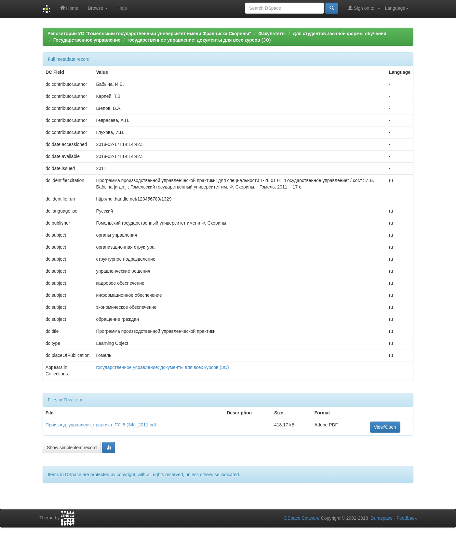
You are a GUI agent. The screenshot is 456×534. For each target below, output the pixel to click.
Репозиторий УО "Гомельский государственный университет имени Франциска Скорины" (149, 33)
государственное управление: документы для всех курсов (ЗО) (199, 40)
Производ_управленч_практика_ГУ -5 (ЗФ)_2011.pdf (101, 424)
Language (397, 8)
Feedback (407, 518)
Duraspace (381, 518)
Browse (98, 8)
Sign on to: (364, 8)
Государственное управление (86, 40)
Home (69, 8)
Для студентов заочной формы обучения (339, 33)
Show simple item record (72, 447)
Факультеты (272, 33)
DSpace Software (302, 518)
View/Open (385, 427)
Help (122, 8)
